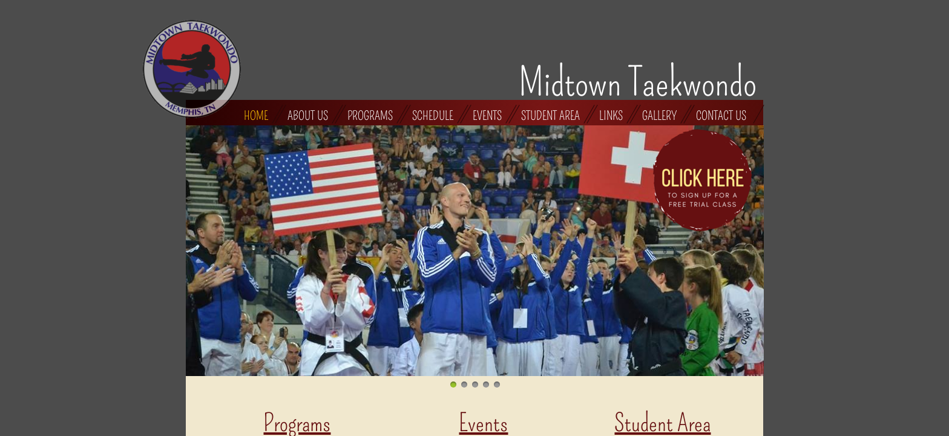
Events (487, 115)
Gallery (659, 115)
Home (256, 115)
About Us (307, 115)
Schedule (432, 115)
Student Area (550, 115)
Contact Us (721, 115)
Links (611, 115)
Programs (370, 115)
